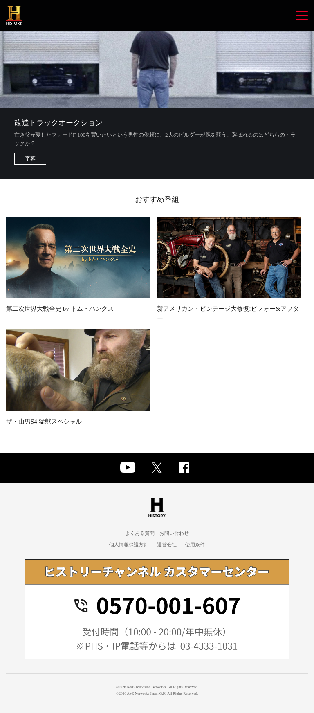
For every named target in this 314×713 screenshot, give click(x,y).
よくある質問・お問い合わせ (157, 533)
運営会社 (167, 544)
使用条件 (195, 544)
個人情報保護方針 (128, 544)
